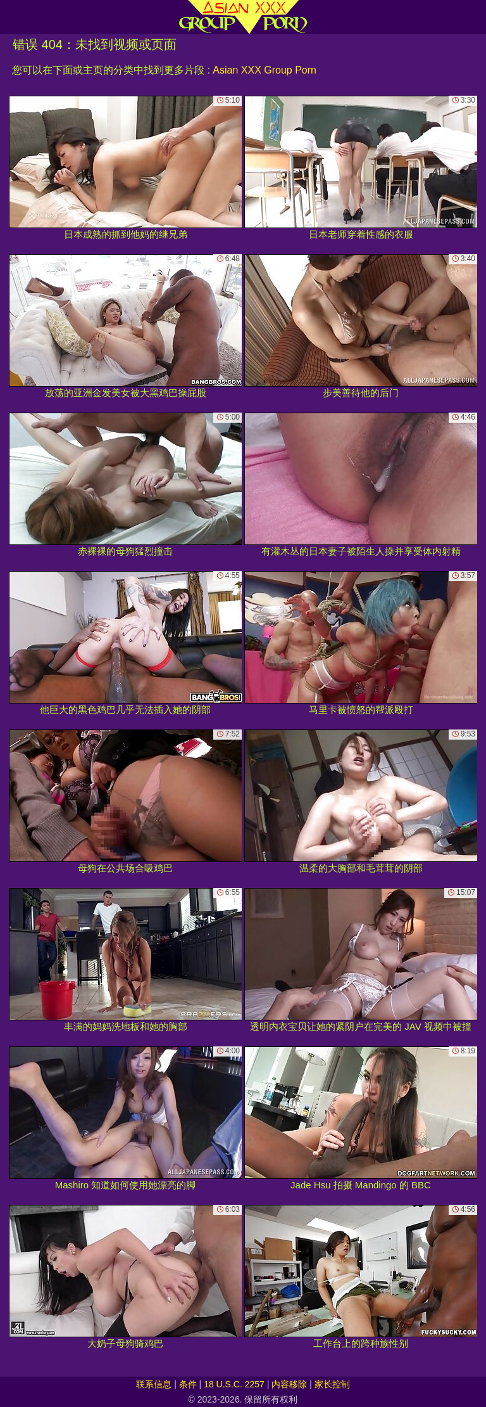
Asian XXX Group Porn (264, 70)
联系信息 (153, 1384)
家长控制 (332, 1384)
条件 (188, 1384)
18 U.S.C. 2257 (234, 1384)
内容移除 (289, 1384)
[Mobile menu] (11, 17)
